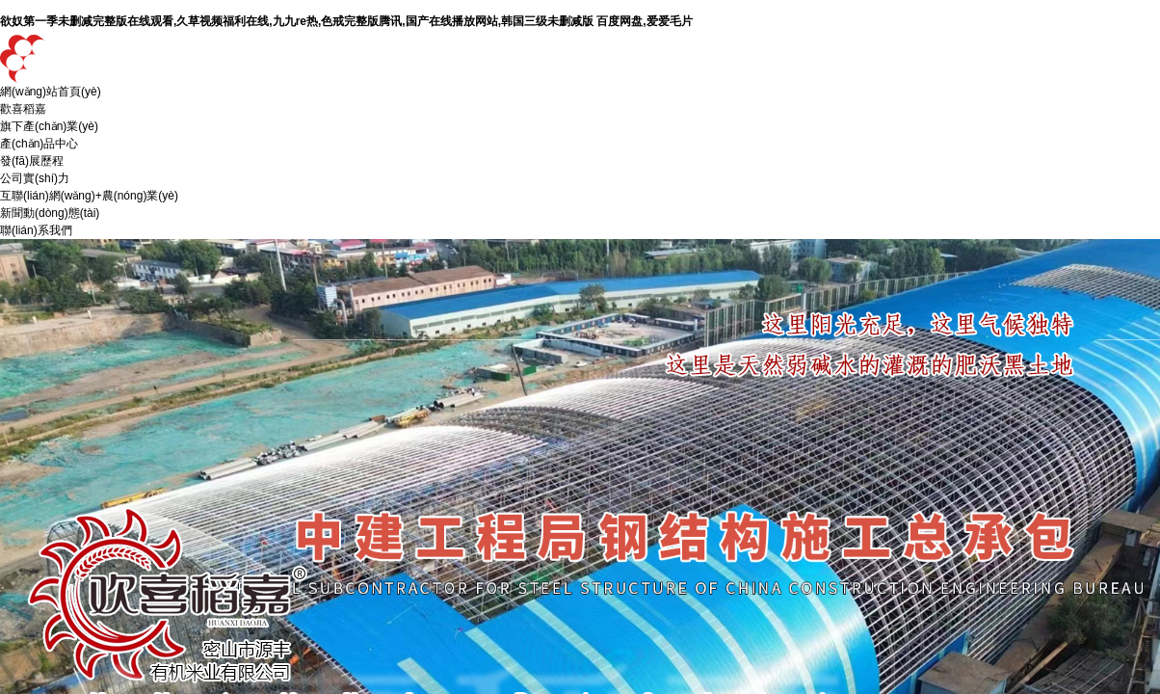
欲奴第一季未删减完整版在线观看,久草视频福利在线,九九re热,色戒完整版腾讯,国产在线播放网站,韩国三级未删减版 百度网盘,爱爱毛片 (346, 21)
